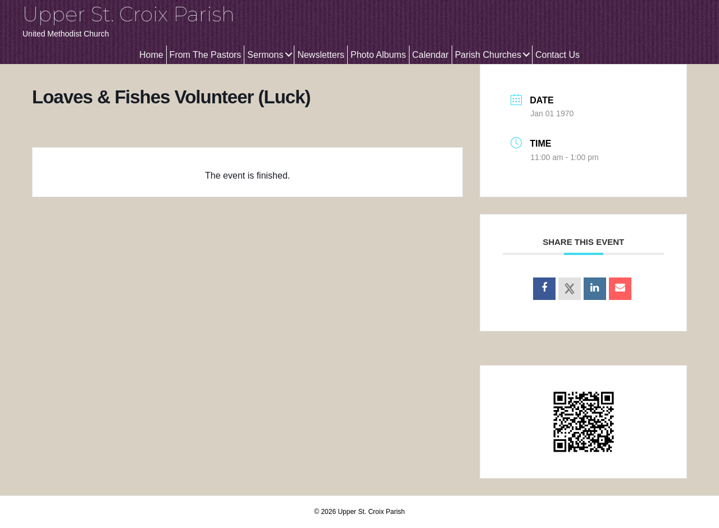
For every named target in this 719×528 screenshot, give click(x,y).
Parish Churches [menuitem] (488, 55)
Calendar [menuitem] (430, 55)
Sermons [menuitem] (265, 55)
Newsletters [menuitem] (320, 55)
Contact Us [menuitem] (557, 55)
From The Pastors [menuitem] (206, 55)
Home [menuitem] (151, 55)
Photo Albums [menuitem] (378, 55)
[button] (288, 54)
